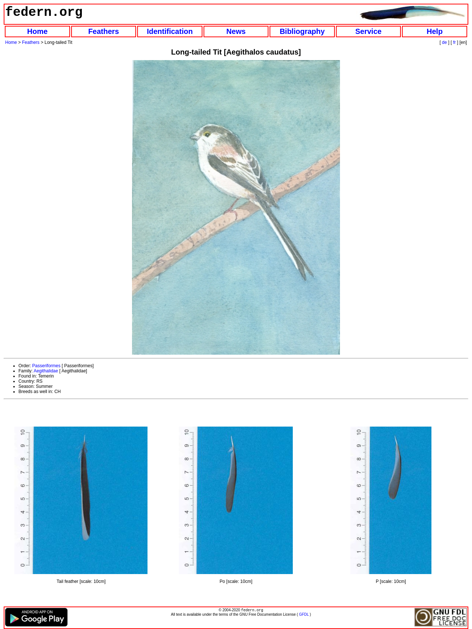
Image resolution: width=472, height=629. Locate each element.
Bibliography (302, 31)
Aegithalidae (46, 370)
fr (454, 42)
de (444, 42)
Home (37, 31)
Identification (169, 31)
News (236, 31)
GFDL (304, 615)
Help (434, 31)
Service (368, 31)
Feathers (103, 31)
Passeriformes (46, 365)
